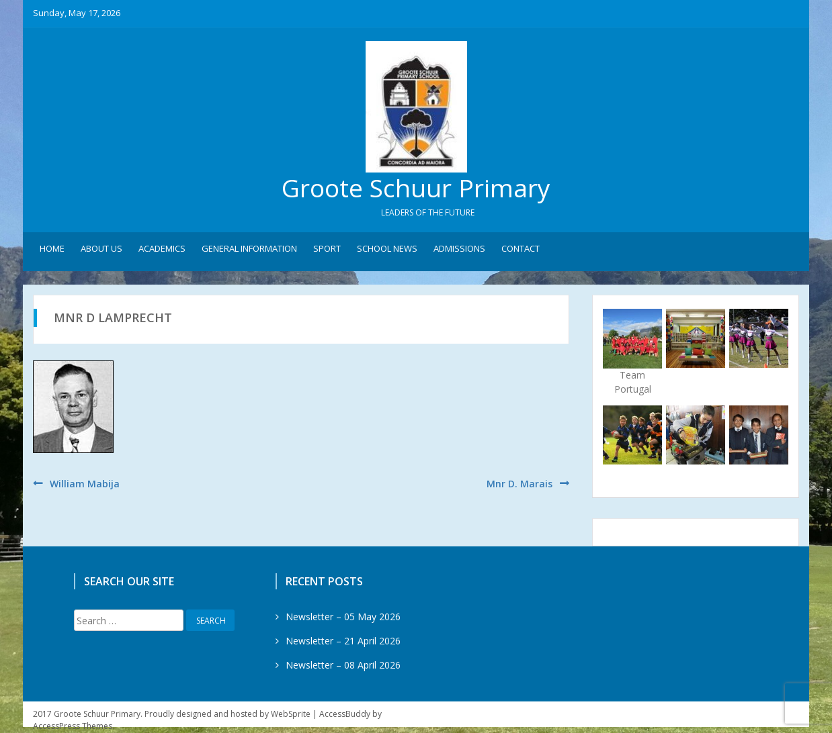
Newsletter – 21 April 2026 (343, 641)
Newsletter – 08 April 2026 (343, 665)
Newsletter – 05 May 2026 (343, 617)
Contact (520, 249)
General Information (249, 249)
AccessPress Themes (72, 726)
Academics (161, 249)
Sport (327, 249)
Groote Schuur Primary (416, 188)
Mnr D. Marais (519, 483)
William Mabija (85, 483)
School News (387, 249)
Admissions (459, 249)
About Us (101, 249)
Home (52, 249)
